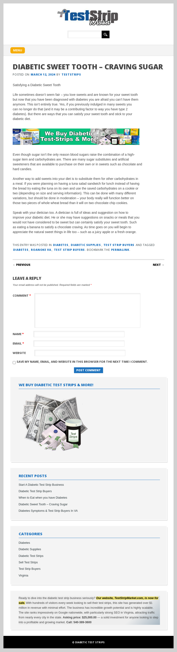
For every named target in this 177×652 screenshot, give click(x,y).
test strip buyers (69, 250)
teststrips (71, 74)
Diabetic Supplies (86, 245)
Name (19, 334)
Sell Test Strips (28, 562)
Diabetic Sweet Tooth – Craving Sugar (43, 504)
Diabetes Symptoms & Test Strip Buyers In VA (48, 510)
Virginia (23, 575)
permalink (120, 250)
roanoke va (41, 250)
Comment (22, 295)
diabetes (20, 250)
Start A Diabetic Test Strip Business (41, 484)
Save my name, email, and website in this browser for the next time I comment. (82, 362)
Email (19, 343)
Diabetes (60, 245)
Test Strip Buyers (118, 245)
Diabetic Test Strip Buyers (35, 491)
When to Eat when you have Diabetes (43, 497)
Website (19, 353)
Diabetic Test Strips (31, 556)
